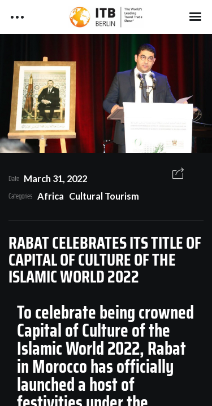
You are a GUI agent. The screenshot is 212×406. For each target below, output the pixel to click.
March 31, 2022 (55, 178)
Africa (50, 196)
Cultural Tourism (104, 196)
